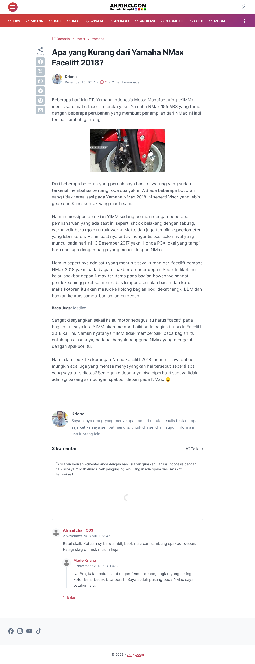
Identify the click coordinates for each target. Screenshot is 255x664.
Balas (70, 597)
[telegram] (40, 90)
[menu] (13, 7)
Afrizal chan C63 (78, 530)
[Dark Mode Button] (244, 7)
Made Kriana (84, 560)
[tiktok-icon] (38, 631)
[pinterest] (40, 100)
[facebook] (40, 61)
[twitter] (40, 71)
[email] (40, 110)
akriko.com (135, 654)
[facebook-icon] (11, 631)
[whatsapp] (40, 81)
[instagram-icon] (20, 631)
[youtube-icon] (29, 631)
